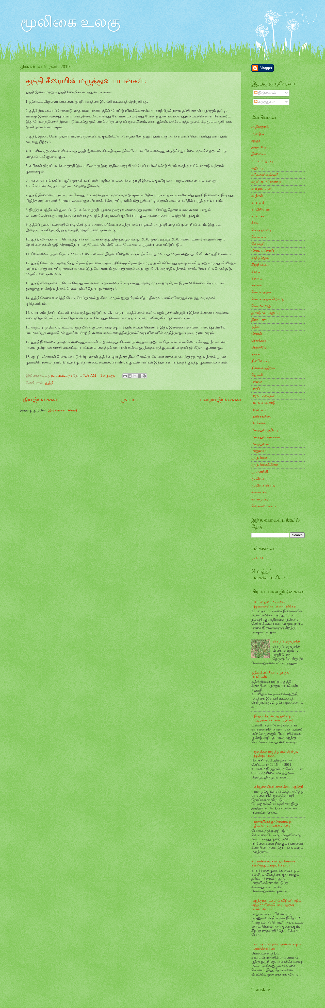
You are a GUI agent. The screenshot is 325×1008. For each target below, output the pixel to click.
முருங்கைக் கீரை (264, 465)
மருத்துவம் (260, 444)
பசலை (256, 382)
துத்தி (49, 383)
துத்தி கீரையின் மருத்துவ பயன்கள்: (86, 80)
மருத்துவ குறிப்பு (264, 430)
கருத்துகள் (264, 102)
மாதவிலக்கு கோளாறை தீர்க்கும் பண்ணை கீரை (273, 824)
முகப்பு (128, 399)
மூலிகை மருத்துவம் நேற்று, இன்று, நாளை (276, 754)
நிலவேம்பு (260, 361)
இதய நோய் (261, 147)
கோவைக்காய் (262, 251)
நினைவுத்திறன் (263, 368)
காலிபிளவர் (261, 209)
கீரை (255, 223)
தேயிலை (258, 340)
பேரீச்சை (258, 423)
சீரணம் (257, 278)
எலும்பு (257, 168)
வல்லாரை (259, 492)
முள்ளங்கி (259, 472)
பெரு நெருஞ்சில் (286, 641)
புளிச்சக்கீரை (261, 416)
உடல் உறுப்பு (262, 161)
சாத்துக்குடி (260, 257)
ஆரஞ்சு (257, 133)
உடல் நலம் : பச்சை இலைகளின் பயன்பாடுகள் (275, 604)
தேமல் (256, 334)
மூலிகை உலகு (70, 21)
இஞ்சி (256, 140)
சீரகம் (255, 271)
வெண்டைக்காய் (264, 506)
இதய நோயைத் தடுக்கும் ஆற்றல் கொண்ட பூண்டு (274, 718)
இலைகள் (259, 154)
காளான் (257, 216)
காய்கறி (257, 202)
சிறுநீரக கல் (260, 265)
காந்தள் (257, 196)
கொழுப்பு (259, 244)
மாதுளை (258, 451)
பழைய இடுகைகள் (220, 399)
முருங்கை (259, 458)
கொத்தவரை (261, 230)
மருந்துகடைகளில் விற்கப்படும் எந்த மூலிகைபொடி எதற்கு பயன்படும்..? (276, 905)
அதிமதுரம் (260, 127)
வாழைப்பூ (259, 499)
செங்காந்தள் (261, 292)
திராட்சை (258, 320)
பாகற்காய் (259, 409)
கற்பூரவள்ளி (261, 188)
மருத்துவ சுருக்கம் (265, 437)
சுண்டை (257, 285)
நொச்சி (257, 375)
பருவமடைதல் (263, 395)
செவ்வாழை (261, 306)
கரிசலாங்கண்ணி (264, 175)
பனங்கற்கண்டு (263, 403)
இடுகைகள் (265, 93)
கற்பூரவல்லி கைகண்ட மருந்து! (278, 787)
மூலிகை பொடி (263, 485)
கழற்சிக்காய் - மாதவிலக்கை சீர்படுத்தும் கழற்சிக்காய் (273, 863)
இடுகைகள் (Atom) (62, 410)
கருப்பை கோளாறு (266, 182)
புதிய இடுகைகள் (38, 399)
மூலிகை (258, 478)
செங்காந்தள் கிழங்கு (267, 299)
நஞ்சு (255, 354)
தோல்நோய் (261, 347)
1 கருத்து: (108, 375)
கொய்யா (258, 237)
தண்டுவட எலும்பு (265, 313)
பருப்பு (256, 389)
